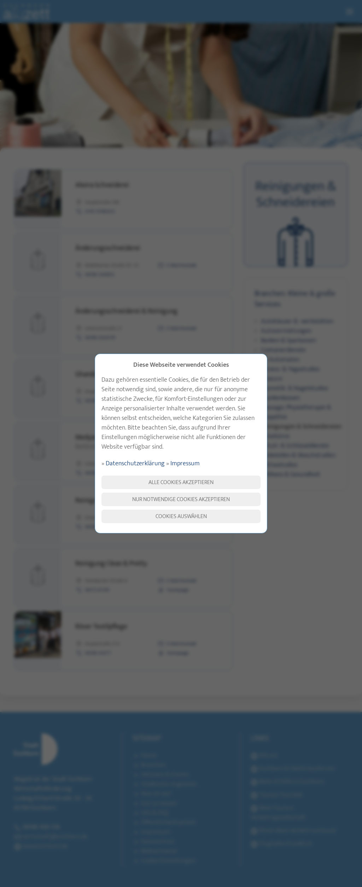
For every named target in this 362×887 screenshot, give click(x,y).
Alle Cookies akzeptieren (181, 482)
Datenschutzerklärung (135, 463)
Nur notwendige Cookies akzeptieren (181, 499)
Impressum (185, 463)
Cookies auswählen (181, 516)
